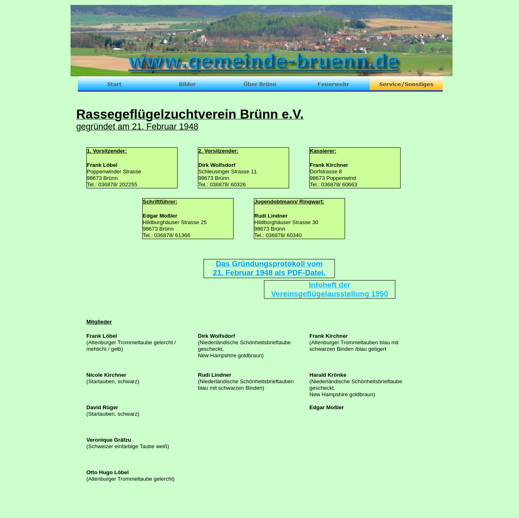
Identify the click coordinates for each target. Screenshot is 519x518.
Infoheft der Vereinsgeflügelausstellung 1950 (329, 289)
